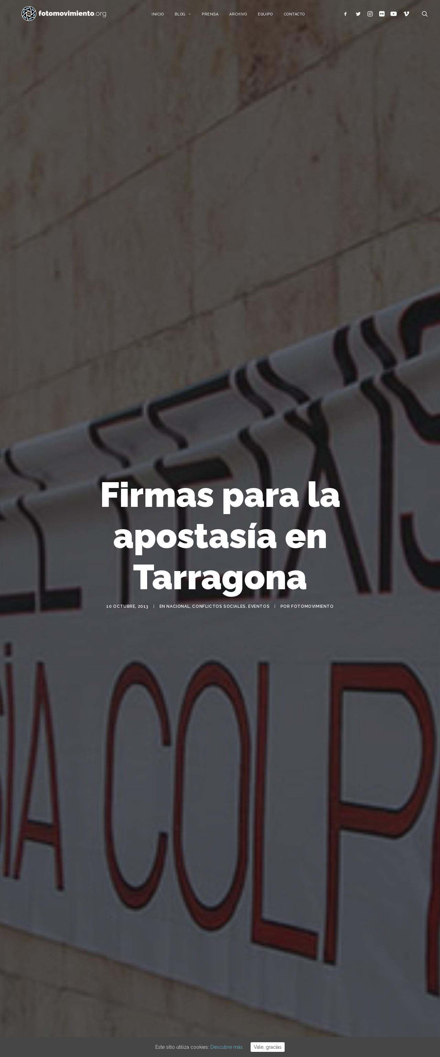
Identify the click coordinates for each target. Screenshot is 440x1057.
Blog (190, 16)
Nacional (178, 606)
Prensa (216, 16)
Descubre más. (227, 1047)
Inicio (164, 16)
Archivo (245, 16)
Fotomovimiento (312, 606)
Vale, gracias (268, 1047)
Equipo (272, 16)
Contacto (300, 16)
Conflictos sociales (218, 606)
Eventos (259, 606)
